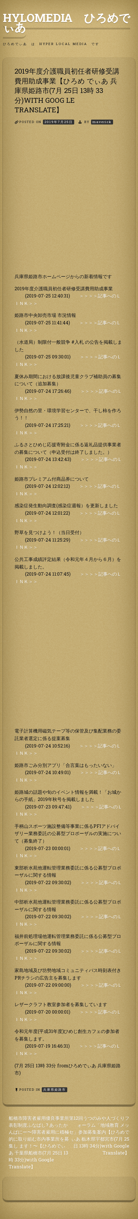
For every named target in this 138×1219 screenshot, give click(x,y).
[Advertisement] (69, 204)
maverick (102, 122)
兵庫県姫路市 (54, 1089)
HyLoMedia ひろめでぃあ (66, 22)
